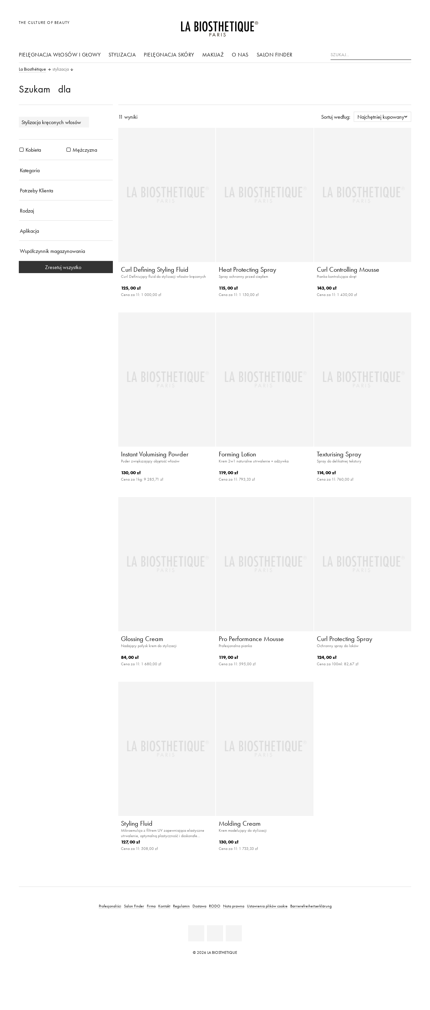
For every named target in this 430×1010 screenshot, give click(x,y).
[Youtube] (215, 933)
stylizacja (122, 54)
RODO (214, 905)
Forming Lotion (237, 454)
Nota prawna (233, 905)
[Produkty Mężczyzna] (69, 150)
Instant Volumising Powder (154, 454)
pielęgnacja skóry (169, 54)
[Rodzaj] (66, 210)
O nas (240, 54)
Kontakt (164, 905)
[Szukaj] (406, 54)
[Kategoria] (66, 170)
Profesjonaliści (110, 905)
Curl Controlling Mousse (348, 269)
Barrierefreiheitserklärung (311, 905)
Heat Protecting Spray (247, 269)
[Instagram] (234, 933)
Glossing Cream (142, 639)
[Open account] (389, 26)
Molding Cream (240, 823)
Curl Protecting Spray (344, 639)
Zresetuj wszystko (66, 267)
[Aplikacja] (66, 231)
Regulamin (181, 905)
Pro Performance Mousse (251, 639)
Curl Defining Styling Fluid (154, 269)
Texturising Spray (339, 454)
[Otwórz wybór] (374, 26)
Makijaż (213, 54)
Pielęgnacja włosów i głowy (59, 54)
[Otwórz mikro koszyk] (404, 26)
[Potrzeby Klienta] (66, 190)
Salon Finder (275, 54)
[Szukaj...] (371, 55)
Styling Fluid (137, 823)
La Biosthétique (32, 69)
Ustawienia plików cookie (267, 905)
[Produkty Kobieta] (21, 150)
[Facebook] (196, 933)
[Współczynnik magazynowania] (66, 251)
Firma (151, 905)
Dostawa (199, 905)
